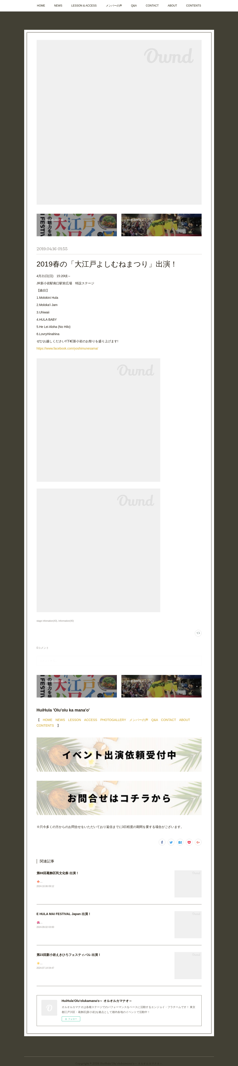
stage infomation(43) (47, 621)
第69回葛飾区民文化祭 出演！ (58, 873)
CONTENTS (193, 5)
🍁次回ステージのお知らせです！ (57, 881)
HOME (41, 5)
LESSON (74, 720)
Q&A (134, 5)
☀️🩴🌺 (42, 963)
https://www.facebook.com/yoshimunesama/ (67, 348)
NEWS (58, 5)
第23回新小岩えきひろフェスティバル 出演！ (69, 955)
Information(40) (66, 621)
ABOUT (172, 5)
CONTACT (152, 5)
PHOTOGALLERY (113, 720)
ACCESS (90, 720)
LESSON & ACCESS (84, 5)
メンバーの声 (114, 5)
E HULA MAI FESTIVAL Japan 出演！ (64, 914)
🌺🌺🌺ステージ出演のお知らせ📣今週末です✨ (67, 922)
